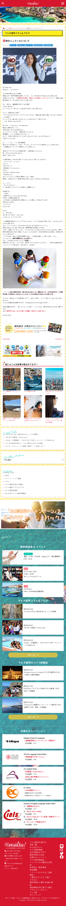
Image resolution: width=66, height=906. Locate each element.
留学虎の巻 (38, 45)
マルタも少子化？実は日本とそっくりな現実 (21, 434)
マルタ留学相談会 (11, 490)
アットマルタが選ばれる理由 (41, 863)
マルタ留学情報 (36, 849)
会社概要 (33, 869)
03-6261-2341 (12, 850)
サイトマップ (35, 894)
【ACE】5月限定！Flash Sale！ (16, 437)
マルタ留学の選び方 (38, 842)
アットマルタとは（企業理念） (41, 873)
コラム (13, 45)
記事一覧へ (31, 655)
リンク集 (33, 892)
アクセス (33, 879)
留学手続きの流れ (37, 854)
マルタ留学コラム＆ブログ (14, 487)
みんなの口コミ (36, 847)
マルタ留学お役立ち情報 (14, 484)
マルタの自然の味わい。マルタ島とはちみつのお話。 (24, 443)
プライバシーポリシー (39, 889)
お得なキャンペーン (38, 857)
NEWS (7, 475)
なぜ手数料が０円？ (38, 852)
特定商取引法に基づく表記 (41, 887)
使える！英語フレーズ (25, 45)
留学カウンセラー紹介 (40, 877)
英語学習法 (48, 45)
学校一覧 (33, 844)
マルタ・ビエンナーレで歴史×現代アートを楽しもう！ (25, 446)
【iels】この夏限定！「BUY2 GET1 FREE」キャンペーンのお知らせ (29, 440)
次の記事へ (59, 339)
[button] (3, 515)
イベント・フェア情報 (13, 478)
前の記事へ (7, 339)
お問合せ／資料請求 (38, 867)
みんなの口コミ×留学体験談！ (16, 493)
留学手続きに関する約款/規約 (41, 883)
